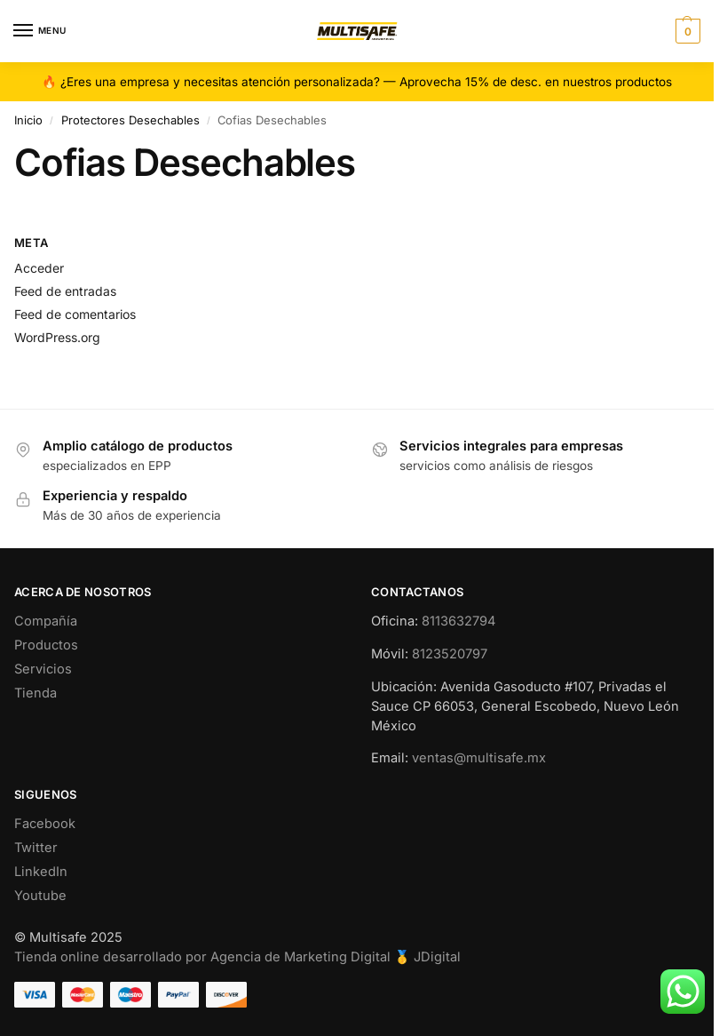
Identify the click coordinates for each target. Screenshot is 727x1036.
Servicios (43, 669)
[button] (685, 31)
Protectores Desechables (130, 120)
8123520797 (449, 654)
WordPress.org (57, 337)
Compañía (45, 621)
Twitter (36, 848)
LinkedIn (40, 872)
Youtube (40, 896)
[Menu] (40, 31)
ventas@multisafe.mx (479, 758)
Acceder (39, 267)
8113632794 (458, 621)
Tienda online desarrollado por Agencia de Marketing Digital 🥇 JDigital (237, 957)
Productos (46, 645)
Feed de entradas (65, 291)
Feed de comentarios (75, 314)
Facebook (44, 824)
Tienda (35, 693)
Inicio (28, 120)
